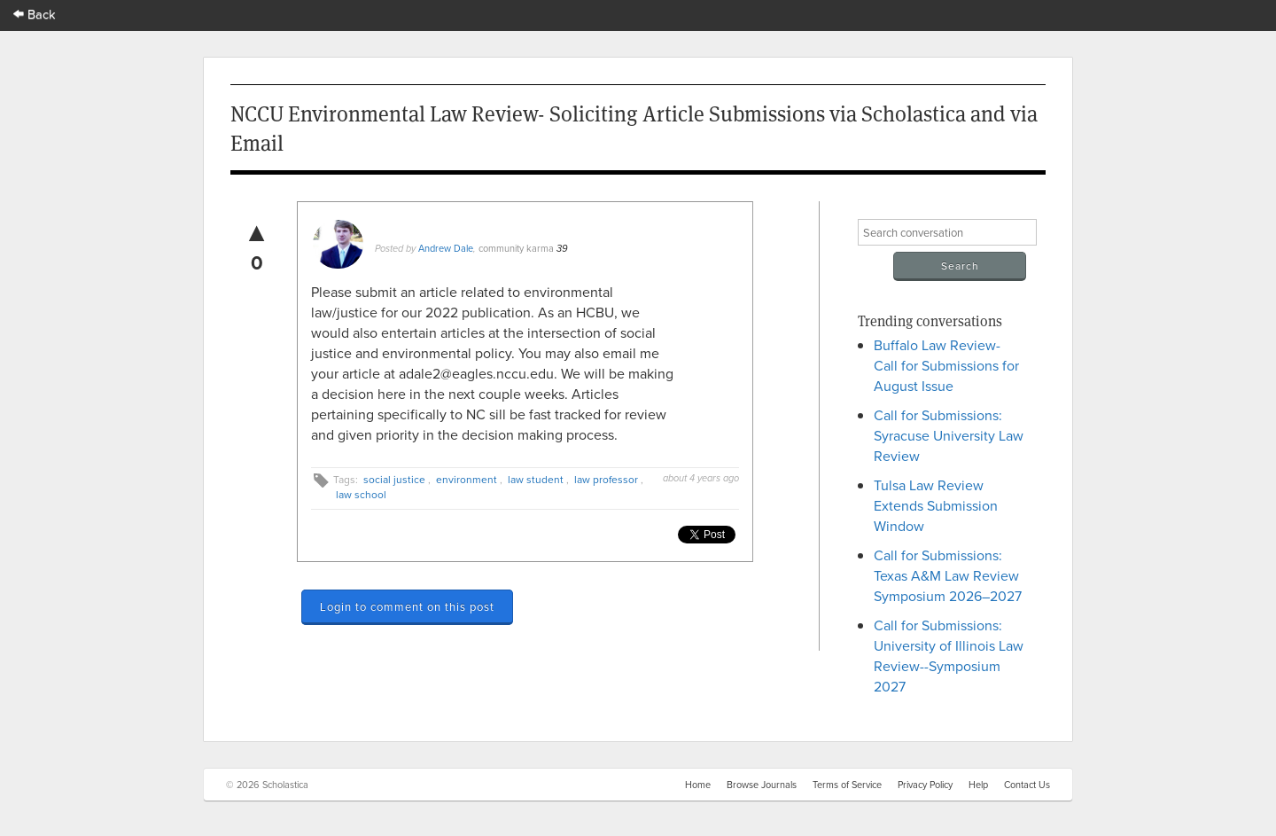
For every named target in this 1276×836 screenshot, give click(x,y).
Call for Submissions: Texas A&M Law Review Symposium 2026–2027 (948, 575)
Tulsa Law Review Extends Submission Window (936, 505)
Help (978, 784)
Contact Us (1027, 784)
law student (536, 479)
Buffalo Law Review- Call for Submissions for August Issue (946, 365)
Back (34, 13)
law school (361, 494)
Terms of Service (847, 784)
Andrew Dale (445, 248)
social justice (394, 479)
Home (698, 784)
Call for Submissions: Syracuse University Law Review (948, 435)
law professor (606, 479)
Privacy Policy (925, 784)
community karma (516, 248)
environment (466, 479)
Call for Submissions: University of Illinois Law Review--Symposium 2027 (948, 655)
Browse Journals (762, 784)
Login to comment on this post (407, 606)
